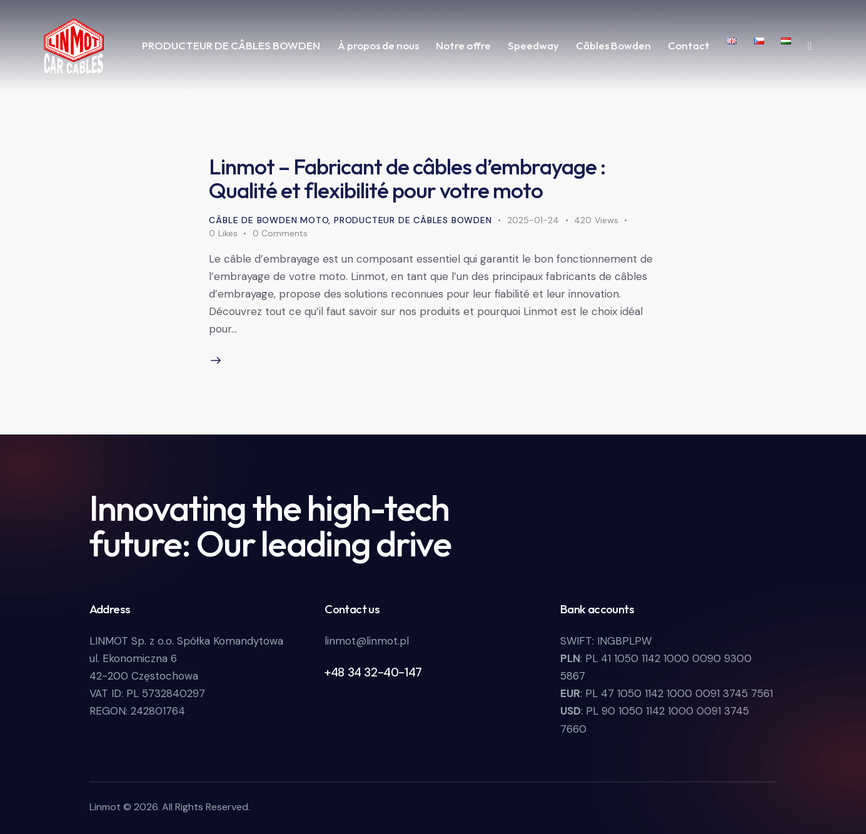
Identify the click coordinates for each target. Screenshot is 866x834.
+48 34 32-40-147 (373, 672)
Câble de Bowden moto (268, 220)
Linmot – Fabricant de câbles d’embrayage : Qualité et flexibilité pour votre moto (407, 178)
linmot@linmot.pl (367, 641)
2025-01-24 (533, 220)
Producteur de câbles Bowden (413, 220)
